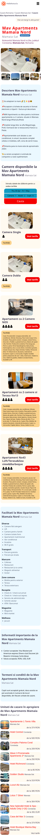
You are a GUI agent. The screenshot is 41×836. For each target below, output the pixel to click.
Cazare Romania (7, 13)
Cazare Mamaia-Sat (23, 13)
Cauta (20, 201)
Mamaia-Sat (10, 36)
